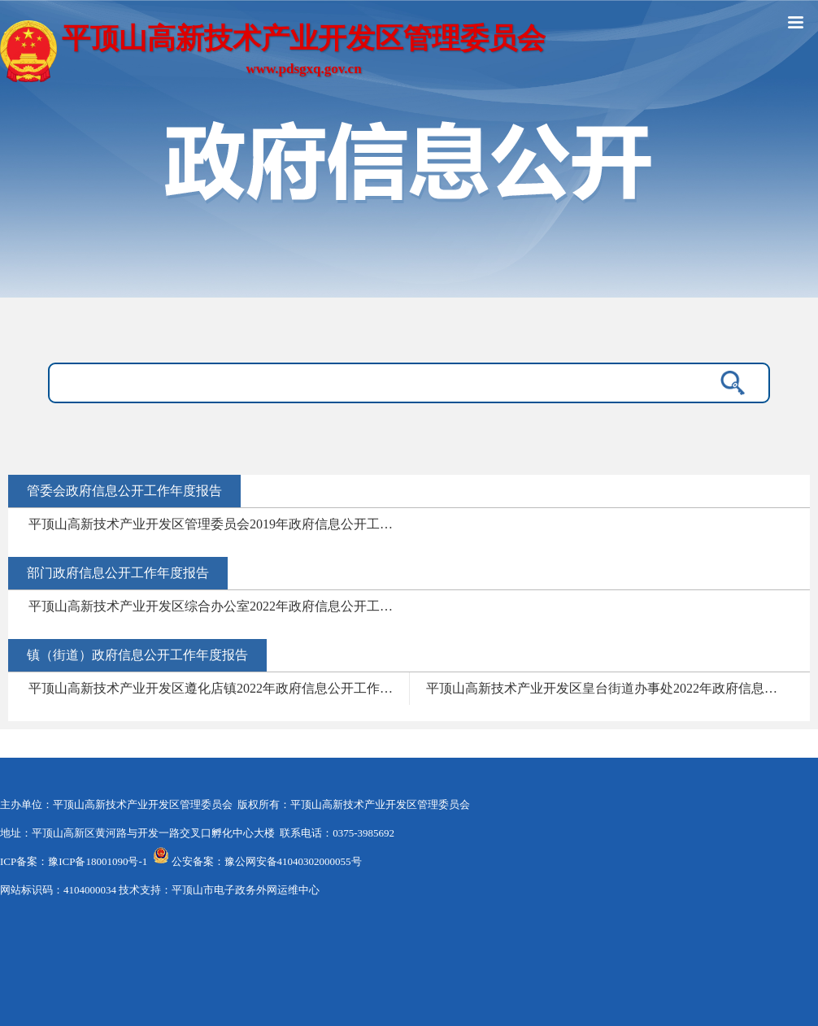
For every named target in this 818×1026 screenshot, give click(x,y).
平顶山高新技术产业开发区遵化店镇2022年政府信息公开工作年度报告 (218, 688)
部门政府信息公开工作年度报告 (118, 573)
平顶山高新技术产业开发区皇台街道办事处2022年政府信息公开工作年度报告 (616, 688)
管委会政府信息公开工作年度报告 (124, 491)
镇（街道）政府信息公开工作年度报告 (137, 655)
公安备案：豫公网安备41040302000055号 (267, 861)
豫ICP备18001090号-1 (97, 861)
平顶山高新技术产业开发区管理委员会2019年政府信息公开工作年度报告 (218, 524)
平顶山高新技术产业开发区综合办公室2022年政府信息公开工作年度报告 (218, 606)
